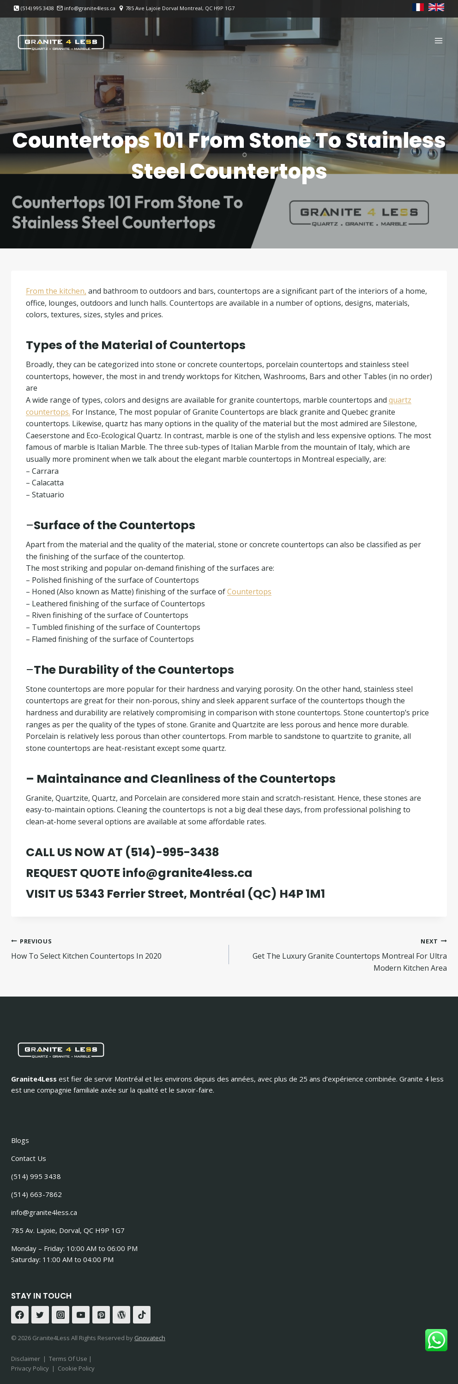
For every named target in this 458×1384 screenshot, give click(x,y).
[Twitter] (40, 1315)
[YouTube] (81, 1315)
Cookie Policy (76, 1368)
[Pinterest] (101, 1315)
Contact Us (28, 1158)
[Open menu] (438, 40)
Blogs (20, 1140)
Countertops (249, 591)
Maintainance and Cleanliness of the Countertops (186, 779)
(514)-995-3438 (172, 852)
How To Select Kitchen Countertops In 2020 (116, 948)
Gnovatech (149, 1338)
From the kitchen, (56, 291)
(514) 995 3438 (36, 1176)
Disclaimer (25, 1358)
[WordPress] (121, 1315)
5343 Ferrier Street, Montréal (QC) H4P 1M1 (200, 894)
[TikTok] (142, 1315)
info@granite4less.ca (187, 873)
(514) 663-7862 (36, 1194)
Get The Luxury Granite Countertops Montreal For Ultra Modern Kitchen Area (341, 954)
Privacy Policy (30, 1368)
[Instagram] (60, 1315)
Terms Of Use (69, 1358)
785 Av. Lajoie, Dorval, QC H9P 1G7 (68, 1230)
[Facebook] (20, 1315)
